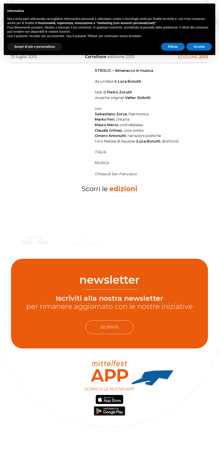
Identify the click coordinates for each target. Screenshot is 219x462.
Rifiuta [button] (173, 46)
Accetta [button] (199, 46)
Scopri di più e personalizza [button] (34, 46)
